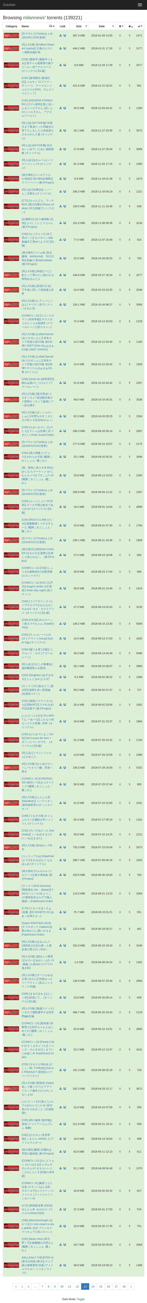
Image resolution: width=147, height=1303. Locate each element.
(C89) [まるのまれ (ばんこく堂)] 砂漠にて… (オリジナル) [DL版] (37, 997)
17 (116, 1286)
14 (93, 1286)
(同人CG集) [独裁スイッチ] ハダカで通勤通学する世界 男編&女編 (38, 1012)
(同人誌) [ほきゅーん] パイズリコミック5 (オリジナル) (37, 164)
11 (69, 1286)
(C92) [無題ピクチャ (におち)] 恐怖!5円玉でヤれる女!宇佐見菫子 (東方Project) (38, 704)
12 (77, 1286)
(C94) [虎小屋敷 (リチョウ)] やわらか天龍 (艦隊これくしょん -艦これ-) (37, 456)
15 (100, 1286)
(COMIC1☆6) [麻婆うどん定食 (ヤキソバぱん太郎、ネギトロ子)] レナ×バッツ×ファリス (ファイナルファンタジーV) (38, 1191)
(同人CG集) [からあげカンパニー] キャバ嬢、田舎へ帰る (37, 767)
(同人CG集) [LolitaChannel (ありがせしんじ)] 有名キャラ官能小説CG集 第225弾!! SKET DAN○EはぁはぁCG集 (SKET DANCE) (38, 342)
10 (61, 1286)
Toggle (81, 1299)
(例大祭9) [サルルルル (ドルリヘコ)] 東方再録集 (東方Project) (37, 874)
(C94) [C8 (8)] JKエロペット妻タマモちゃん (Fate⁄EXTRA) (38, 623)
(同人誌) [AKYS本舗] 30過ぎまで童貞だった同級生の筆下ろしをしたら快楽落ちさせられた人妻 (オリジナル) (38, 130)
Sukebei (9, 5)
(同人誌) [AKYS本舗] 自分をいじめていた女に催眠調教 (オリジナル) (38, 149)
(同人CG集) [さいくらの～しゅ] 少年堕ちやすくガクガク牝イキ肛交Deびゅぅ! (37, 416)
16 (108, 1286)
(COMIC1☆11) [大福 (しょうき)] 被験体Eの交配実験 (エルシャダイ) (37, 571)
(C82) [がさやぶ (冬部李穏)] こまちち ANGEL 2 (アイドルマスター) (38, 1138)
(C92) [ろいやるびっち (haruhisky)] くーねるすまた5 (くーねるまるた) (38, 834)
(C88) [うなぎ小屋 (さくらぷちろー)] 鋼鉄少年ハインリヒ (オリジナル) (37, 819)
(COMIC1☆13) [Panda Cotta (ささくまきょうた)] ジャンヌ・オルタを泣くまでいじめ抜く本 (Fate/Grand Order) (38, 1049)
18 (124, 1286)
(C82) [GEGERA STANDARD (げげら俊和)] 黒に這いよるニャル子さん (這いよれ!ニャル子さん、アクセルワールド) (38, 108)
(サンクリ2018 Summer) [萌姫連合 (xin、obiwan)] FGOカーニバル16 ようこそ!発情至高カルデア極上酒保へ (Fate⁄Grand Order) (37, 893)
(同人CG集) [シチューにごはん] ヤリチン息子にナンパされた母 (37, 304)
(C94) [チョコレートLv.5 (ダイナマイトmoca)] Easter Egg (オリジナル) (37, 638)
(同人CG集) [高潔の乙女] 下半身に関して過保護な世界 (38, 289)
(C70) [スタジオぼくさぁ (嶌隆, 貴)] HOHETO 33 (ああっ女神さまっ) (38, 912)
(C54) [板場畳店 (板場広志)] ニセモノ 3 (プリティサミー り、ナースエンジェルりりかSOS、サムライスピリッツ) (38, 85)
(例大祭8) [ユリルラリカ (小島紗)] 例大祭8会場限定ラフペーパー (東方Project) (38, 178)
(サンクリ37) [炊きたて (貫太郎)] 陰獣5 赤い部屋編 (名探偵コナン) (38, 690)
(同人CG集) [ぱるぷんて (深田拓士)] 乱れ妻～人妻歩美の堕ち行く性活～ (37, 945)
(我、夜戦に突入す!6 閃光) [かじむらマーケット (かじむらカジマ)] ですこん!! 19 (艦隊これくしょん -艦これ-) (37, 475)
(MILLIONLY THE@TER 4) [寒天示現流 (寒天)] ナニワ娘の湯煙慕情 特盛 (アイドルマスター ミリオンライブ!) (38, 1265)
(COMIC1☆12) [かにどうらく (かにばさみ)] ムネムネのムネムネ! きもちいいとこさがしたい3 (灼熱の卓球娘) (38, 1168)
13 (86, 1286)
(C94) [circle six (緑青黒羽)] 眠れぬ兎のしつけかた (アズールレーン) (38, 382)
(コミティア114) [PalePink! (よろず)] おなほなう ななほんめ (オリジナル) (38, 860)
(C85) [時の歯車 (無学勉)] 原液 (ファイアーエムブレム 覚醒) (37, 1124)
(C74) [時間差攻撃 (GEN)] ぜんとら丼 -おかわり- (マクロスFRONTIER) (37, 1209)
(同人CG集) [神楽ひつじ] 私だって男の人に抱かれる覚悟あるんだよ (38, 275)
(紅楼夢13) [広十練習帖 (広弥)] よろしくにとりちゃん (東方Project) (38, 223)
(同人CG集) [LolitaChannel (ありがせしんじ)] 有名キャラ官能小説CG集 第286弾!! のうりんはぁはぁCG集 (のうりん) (37, 364)
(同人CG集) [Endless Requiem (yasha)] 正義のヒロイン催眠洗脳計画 (38, 48)
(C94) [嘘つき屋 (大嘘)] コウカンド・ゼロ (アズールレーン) (37, 653)
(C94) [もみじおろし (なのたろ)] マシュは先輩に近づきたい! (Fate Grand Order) (38, 431)
